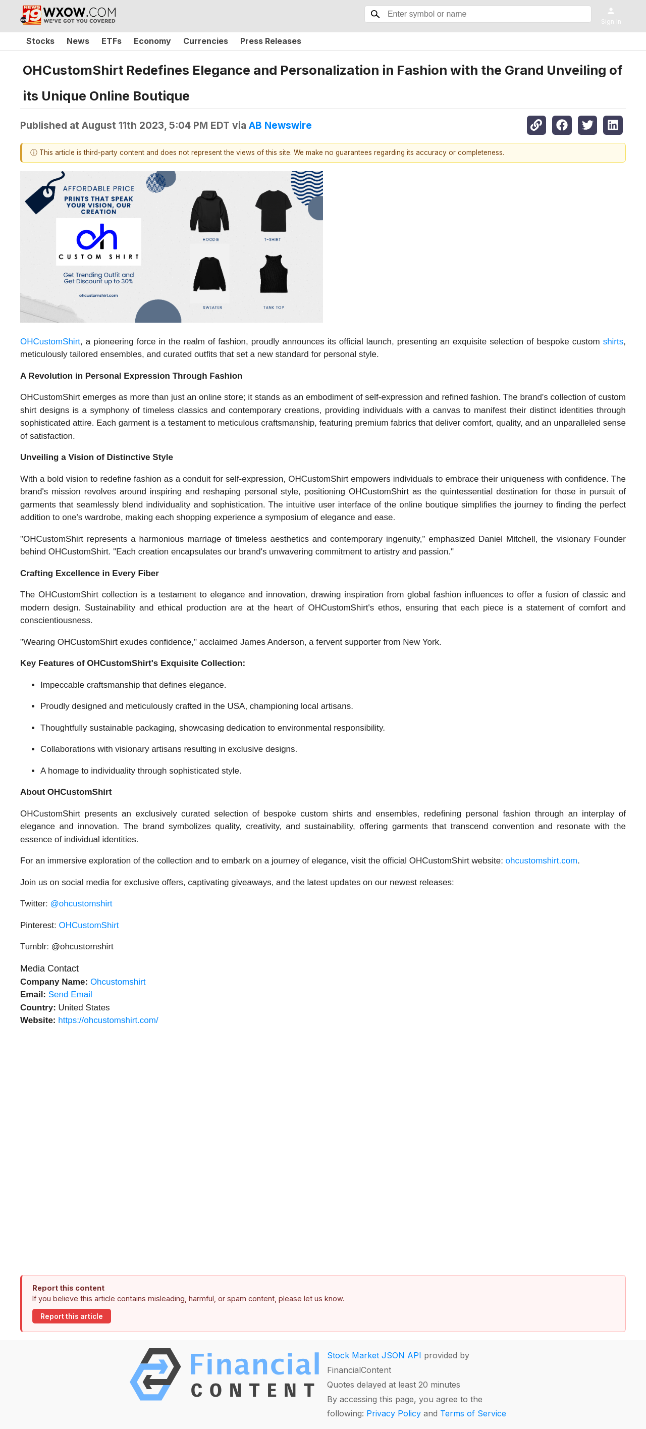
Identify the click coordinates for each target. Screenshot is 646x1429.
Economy (152, 41)
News (78, 41)
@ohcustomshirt (81, 903)
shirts (613, 341)
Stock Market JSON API (374, 1355)
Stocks (40, 41)
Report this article (71, 1316)
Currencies (205, 41)
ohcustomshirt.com (542, 860)
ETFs (111, 41)
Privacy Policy (393, 1413)
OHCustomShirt (50, 341)
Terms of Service (473, 1413)
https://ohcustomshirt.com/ (108, 1020)
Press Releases (270, 41)
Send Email (70, 994)
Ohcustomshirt (118, 982)
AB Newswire (280, 125)
